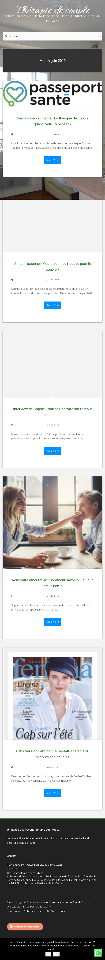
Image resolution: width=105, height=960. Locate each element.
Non (56, 954)
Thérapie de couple (52, 13)
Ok (48, 954)
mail (17, 869)
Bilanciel (24, 838)
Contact (11, 856)
